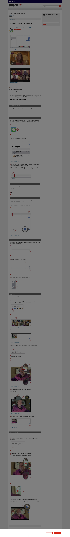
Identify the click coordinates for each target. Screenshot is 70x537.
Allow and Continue (57, 534)
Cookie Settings (49, 534)
